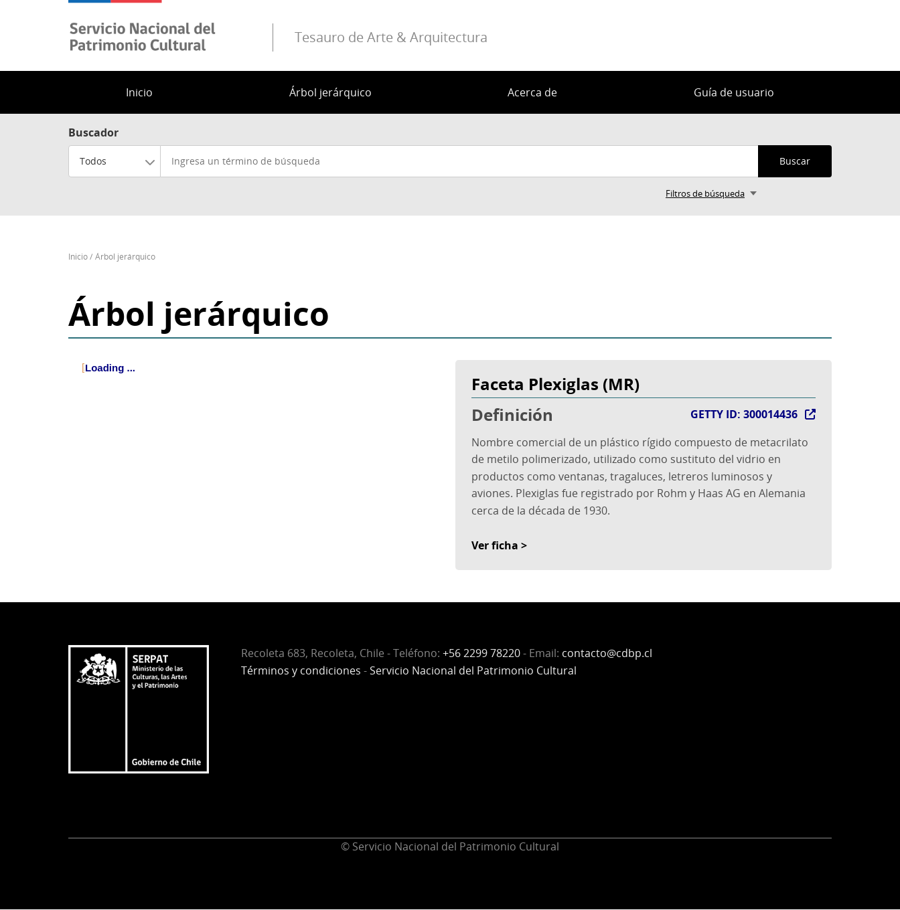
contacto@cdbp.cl (607, 653)
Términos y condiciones (301, 670)
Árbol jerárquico (330, 92)
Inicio (139, 92)
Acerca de (532, 92)
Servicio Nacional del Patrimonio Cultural (473, 670)
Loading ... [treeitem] (110, 367)
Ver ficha (494, 545)
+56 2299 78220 (481, 653)
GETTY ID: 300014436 (744, 414)
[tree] (256, 379)
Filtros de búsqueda (705, 193)
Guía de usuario (734, 92)
